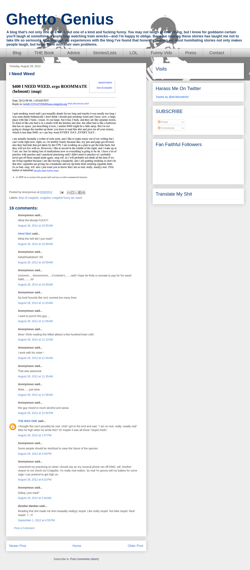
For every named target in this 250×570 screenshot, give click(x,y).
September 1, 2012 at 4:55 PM (36, 520)
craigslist (45, 197)
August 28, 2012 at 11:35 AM (35, 376)
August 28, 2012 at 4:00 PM (35, 453)
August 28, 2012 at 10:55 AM (35, 225)
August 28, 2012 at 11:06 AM (35, 321)
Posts (163, 122)
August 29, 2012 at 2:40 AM (34, 498)
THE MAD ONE (27, 421)
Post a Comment (24, 528)
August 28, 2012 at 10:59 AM (35, 262)
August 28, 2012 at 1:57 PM (35, 435)
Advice (73, 52)
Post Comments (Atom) (84, 559)
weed (78, 197)
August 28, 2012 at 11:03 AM (35, 302)
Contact (216, 52)
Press (190, 52)
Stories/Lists (104, 52)
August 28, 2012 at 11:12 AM (35, 339)
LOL (133, 52)
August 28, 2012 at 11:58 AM (35, 394)
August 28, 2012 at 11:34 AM (35, 358)
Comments (166, 128)
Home (76, 546)
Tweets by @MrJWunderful (172, 96)
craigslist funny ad (63, 197)
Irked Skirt (24, 233)
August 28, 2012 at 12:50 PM (35, 413)
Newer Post (17, 546)
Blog (17, 52)
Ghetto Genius (60, 19)
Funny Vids (161, 52)
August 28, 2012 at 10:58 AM (35, 244)
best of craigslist (28, 197)
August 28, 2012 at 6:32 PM (35, 479)
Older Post (135, 546)
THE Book (44, 52)
